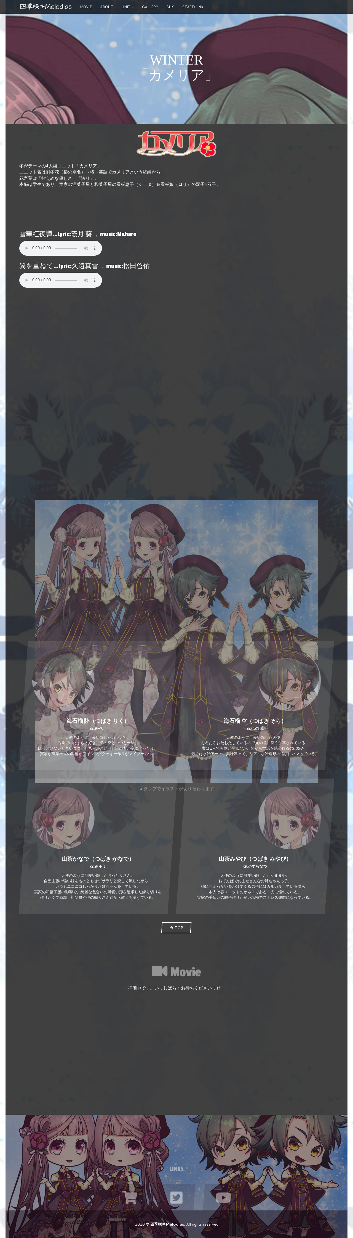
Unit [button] (127, 8)
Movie (86, 6)
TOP (176, 927)
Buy (170, 6)
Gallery (150, 6)
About (106, 6)
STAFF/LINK (193, 6)
